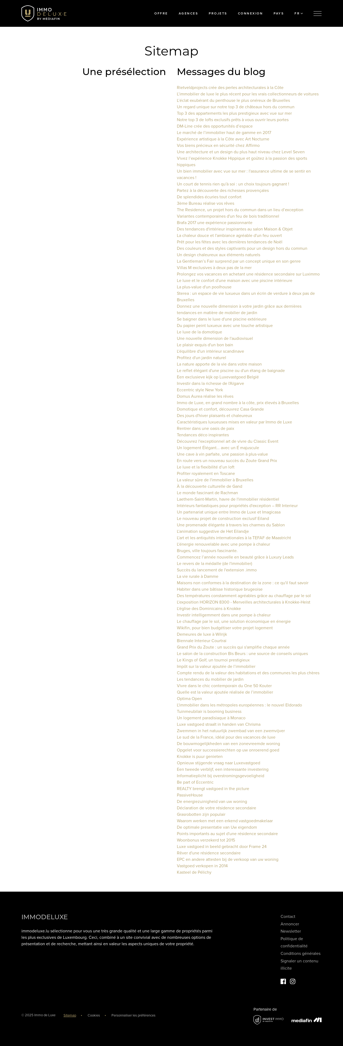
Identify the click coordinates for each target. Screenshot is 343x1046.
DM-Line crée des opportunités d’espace (215, 126)
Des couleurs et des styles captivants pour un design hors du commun (242, 248)
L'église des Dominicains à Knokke (209, 608)
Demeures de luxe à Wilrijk (202, 634)
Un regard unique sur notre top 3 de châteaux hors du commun (235, 107)
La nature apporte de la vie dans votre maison (219, 364)
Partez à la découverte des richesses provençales (223, 190)
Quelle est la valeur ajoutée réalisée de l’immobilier (225, 692)
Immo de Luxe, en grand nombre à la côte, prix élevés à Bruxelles (238, 402)
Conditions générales (300, 953)
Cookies (94, 1015)
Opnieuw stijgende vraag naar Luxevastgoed (218, 763)
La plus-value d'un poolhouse (204, 287)
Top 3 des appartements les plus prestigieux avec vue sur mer (234, 113)
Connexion (250, 13)
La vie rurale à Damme (197, 576)
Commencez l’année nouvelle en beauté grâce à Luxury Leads (235, 557)
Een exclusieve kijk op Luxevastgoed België (218, 377)
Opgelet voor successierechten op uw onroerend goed (228, 750)
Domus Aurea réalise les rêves (205, 396)
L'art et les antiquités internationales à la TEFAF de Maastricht (234, 538)
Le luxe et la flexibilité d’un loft (205, 467)
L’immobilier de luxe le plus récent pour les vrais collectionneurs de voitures (248, 94)
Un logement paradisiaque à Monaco (211, 718)
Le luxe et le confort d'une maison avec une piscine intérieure (234, 280)
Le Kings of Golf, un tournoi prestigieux (213, 660)
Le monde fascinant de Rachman (207, 493)
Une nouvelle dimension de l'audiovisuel (215, 338)
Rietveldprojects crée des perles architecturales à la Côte (230, 87)
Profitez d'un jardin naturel (201, 357)
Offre (161, 13)
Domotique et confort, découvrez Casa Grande (220, 409)
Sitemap (70, 1015)
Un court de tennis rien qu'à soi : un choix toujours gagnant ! (233, 184)
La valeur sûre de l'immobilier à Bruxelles (215, 480)
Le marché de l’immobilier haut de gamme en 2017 (224, 132)
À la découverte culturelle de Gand (209, 486)
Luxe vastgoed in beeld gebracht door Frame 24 (222, 846)
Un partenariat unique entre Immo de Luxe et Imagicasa (229, 512)
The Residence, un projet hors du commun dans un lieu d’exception (240, 210)
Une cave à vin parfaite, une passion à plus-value (222, 454)
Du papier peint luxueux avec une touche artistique (225, 325)
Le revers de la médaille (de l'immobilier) (214, 563)
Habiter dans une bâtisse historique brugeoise (220, 589)
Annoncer (290, 924)
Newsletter (291, 931)
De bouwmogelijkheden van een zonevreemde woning (228, 743)
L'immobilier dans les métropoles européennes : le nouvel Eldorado (239, 705)
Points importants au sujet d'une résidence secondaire (227, 833)
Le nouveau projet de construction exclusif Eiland (223, 518)
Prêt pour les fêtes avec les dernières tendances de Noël (229, 242)
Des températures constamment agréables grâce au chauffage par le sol (244, 595)
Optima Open (189, 698)
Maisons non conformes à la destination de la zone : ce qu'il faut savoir (242, 583)
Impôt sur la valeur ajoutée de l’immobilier (216, 666)
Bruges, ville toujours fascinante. (207, 550)
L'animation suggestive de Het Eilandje (213, 531)
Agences (188, 13)
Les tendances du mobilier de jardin (210, 679)
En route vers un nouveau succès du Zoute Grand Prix (227, 460)
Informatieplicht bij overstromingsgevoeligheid (220, 776)
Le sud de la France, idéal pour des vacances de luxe (226, 737)
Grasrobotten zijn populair (201, 814)
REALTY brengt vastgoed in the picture (213, 788)
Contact (288, 916)
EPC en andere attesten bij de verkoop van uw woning (227, 859)
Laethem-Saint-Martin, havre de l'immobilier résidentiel (228, 499)
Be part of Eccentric (195, 782)
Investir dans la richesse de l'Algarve (210, 383)
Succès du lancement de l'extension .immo (217, 570)
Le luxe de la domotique (199, 332)
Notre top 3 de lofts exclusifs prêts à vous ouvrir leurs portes (233, 119)
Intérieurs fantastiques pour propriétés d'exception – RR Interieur (237, 505)
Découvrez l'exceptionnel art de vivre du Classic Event (227, 441)
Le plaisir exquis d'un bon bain (205, 345)
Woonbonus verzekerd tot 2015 (206, 840)
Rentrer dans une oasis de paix (205, 428)
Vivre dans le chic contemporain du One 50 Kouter (224, 685)
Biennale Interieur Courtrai (201, 640)
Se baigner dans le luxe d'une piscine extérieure (222, 319)
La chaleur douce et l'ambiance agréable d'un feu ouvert (229, 235)
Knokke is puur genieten (200, 756)
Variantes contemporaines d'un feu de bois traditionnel (228, 216)
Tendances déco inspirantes (203, 435)
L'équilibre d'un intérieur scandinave (210, 351)
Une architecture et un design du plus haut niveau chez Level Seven (241, 152)
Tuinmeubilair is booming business (209, 711)
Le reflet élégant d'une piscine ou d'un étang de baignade (231, 370)
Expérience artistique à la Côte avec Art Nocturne (223, 139)
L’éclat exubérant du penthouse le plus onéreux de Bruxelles (233, 100)
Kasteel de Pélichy (194, 872)
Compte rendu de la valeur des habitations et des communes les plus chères (248, 673)
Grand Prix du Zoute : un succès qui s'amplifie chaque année (233, 647)
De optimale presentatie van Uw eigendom (217, 827)
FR (298, 13)
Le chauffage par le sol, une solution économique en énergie (234, 621)
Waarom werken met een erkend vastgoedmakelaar (225, 821)
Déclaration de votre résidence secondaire (216, 808)
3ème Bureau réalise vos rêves (205, 203)
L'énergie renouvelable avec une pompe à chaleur (223, 544)
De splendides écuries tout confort (209, 197)
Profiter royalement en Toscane (206, 473)
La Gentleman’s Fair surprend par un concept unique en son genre (239, 261)
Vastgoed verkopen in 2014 (202, 866)
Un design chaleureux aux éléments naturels (218, 255)
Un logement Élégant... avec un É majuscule (218, 448)
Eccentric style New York (200, 390)
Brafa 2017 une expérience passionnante (214, 222)
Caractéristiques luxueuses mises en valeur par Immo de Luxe (234, 422)
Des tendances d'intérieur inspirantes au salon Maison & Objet (235, 229)
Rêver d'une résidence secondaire (209, 853)
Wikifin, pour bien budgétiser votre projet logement (225, 628)
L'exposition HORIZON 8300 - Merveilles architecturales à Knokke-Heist (243, 602)
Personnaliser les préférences (133, 1015)
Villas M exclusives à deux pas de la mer (214, 267)
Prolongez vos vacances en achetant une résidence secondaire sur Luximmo (248, 274)
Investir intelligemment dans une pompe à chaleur (224, 615)
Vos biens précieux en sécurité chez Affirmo (218, 145)
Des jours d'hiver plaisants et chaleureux (214, 415)
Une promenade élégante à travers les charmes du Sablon (231, 525)
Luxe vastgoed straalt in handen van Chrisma (218, 724)
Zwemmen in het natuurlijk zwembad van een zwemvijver (231, 731)
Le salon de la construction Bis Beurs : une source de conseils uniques (242, 653)
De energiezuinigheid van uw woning (212, 801)
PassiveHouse (190, 795)
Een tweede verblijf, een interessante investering (223, 769)
